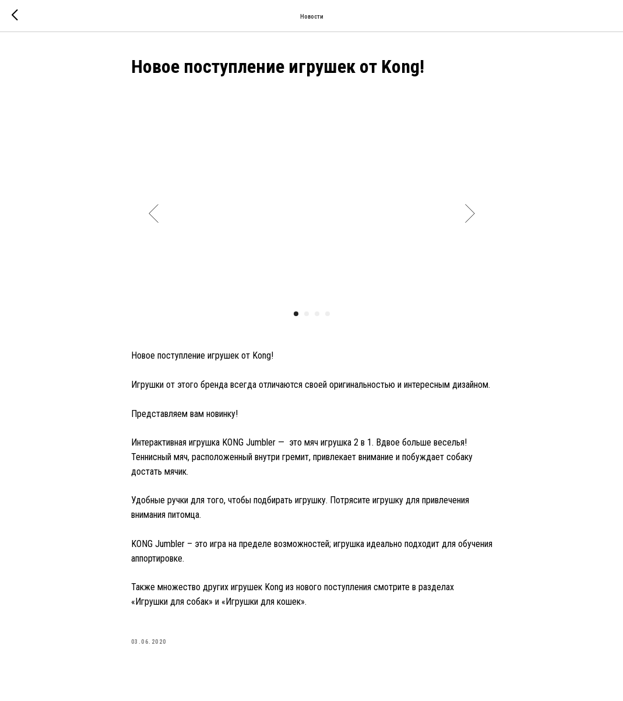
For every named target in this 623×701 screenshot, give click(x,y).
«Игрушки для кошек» (263, 601)
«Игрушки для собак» (172, 601)
